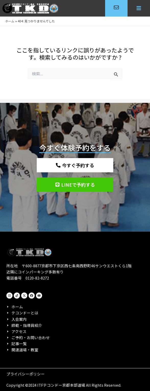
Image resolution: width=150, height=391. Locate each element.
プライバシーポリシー (25, 373)
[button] (138, 8)
